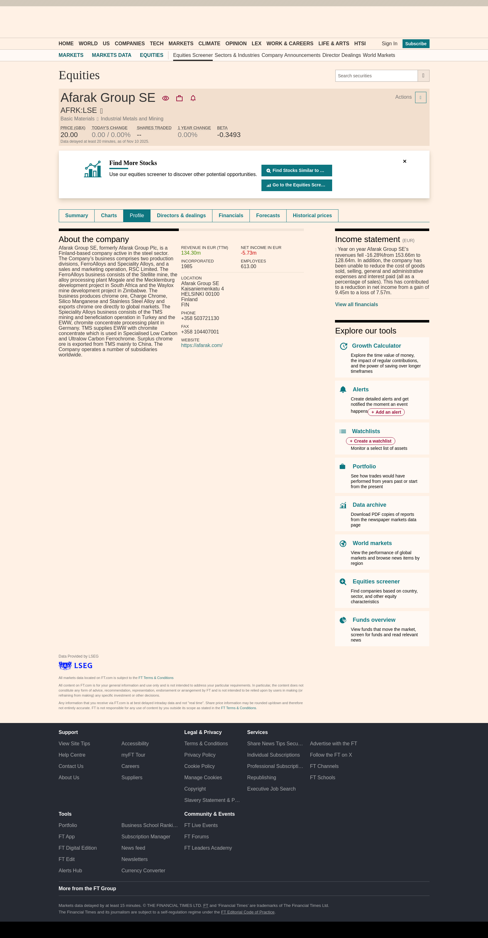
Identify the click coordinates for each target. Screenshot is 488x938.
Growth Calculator (376, 346)
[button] (62, 22)
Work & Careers (289, 43)
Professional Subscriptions (275, 766)
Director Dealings (341, 55)
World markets (372, 543)
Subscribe (416, 43)
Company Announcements (291, 55)
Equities (151, 55)
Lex (256, 43)
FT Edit (67, 859)
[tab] (77, 215)
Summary (76, 215)
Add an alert (388, 412)
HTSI (360, 43)
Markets (180, 43)
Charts (109, 215)
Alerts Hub (70, 870)
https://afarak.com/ (202, 345)
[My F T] (421, 22)
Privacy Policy (200, 755)
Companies (130, 43)
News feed (133, 848)
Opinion (236, 43)
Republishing (261, 777)
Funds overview (374, 620)
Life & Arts (334, 43)
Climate (210, 43)
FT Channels (324, 766)
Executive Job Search (271, 789)
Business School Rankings (149, 825)
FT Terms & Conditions (156, 678)
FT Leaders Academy (208, 848)
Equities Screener (193, 55)
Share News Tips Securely (275, 743)
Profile (137, 215)
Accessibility (135, 743)
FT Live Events (200, 825)
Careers (130, 766)
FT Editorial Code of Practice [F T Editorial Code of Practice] (248, 912)
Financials (231, 215)
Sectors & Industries (237, 55)
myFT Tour (133, 755)
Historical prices (312, 215)
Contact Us (71, 766)
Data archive (369, 505)
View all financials (356, 304)
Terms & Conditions (206, 743)
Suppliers (131, 777)
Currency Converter (143, 870)
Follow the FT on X (331, 755)
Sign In (390, 43)
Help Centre (72, 755)
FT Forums (196, 836)
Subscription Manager (145, 836)
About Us (69, 777)
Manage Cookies (203, 777)
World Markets (379, 55)
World (88, 43)
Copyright (195, 789)
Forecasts (268, 215)
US (106, 43)
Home (66, 43)
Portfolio (364, 466)
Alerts (361, 389)
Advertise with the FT (333, 743)
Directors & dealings (181, 215)
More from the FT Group (87, 888)
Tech (157, 43)
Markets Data (112, 55)
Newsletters (134, 859)
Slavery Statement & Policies (212, 800)
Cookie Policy (199, 766)
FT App (67, 836)
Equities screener (376, 581)
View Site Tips (74, 743)
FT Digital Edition (78, 848)
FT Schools (322, 777)
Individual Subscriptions (273, 755)
